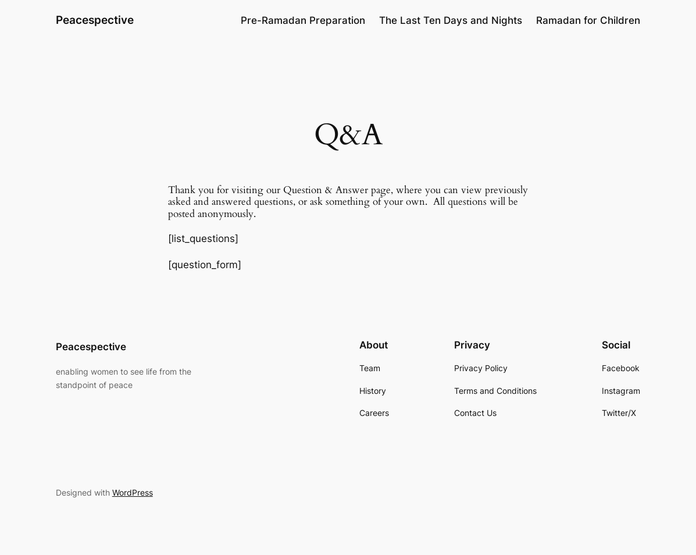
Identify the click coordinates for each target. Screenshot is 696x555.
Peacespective (95, 20)
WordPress (132, 492)
